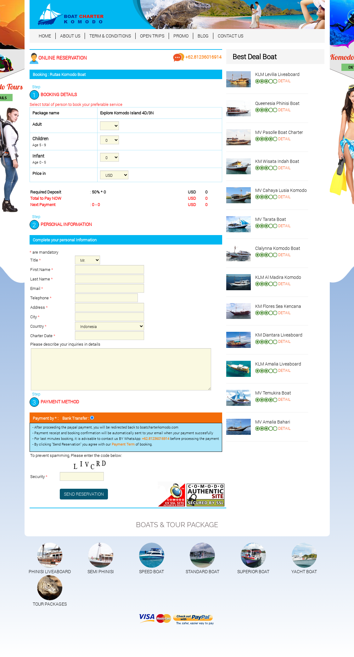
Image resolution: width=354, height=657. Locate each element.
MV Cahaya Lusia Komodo (281, 190)
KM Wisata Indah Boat (277, 161)
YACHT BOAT (304, 571)
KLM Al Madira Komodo (278, 277)
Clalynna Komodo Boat (277, 248)
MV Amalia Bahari (272, 422)
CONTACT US (230, 36)
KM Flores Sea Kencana (278, 306)
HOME (45, 36)
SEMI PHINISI (100, 571)
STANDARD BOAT (202, 571)
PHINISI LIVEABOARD (50, 571)
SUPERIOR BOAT (253, 571)
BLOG (203, 36)
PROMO (180, 36)
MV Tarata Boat (270, 219)
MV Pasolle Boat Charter (279, 132)
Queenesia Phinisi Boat (277, 103)
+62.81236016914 (197, 57)
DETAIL (284, 80)
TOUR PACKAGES (50, 604)
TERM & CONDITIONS (110, 36)
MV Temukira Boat (273, 393)
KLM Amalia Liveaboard (278, 364)
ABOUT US (70, 36)
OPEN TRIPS (152, 36)
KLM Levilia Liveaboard (277, 74)
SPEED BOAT (151, 571)
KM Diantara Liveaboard (278, 335)
